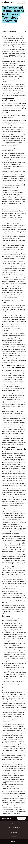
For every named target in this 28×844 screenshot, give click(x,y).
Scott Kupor (5, 25)
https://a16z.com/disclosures (16, 811)
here (8, 53)
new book (12, 55)
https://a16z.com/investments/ (10, 788)
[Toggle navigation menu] (3, 2)
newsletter (21, 818)
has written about (20, 394)
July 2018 (20, 49)
